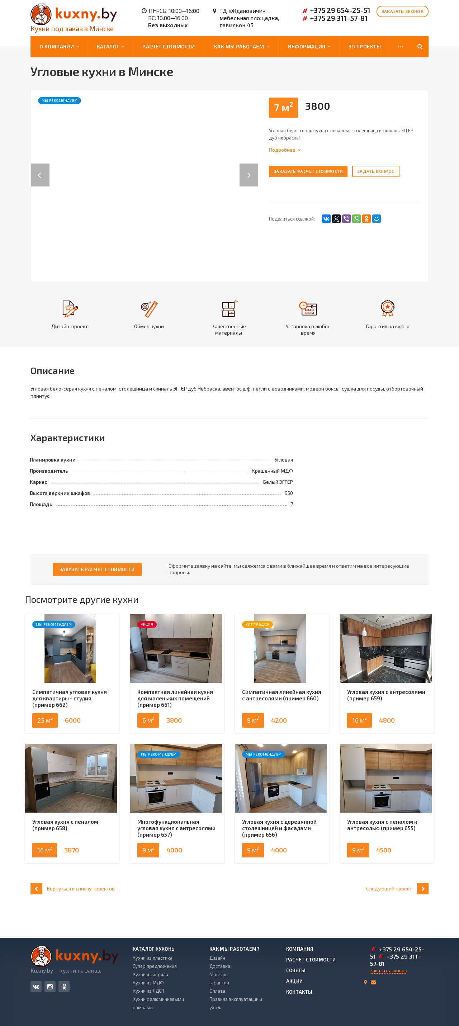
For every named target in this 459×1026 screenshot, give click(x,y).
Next (252, 168)
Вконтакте (36, 986)
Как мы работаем (241, 46)
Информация (309, 46)
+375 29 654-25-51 (340, 10)
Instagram (50, 987)
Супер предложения (155, 966)
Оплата (217, 991)
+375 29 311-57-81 (339, 18)
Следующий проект (397, 916)
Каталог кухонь (153, 949)
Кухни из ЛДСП (148, 991)
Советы (296, 970)
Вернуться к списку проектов (72, 916)
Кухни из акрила (150, 974)
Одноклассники (64, 986)
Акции (294, 981)
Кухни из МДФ (148, 982)
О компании (59, 46)
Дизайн (217, 958)
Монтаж (218, 974)
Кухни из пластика (152, 958)
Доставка (219, 966)
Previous (40, 168)
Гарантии (219, 982)
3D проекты (365, 46)
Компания (300, 949)
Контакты (299, 992)
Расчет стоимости (168, 46)
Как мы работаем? (234, 949)
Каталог (110, 46)
